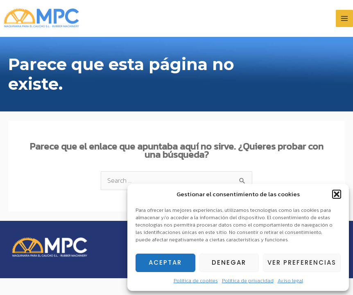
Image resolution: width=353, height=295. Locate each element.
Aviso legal (290, 280)
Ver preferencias (301, 262)
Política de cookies (196, 280)
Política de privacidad (248, 280)
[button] (337, 194)
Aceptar (165, 262)
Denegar (229, 262)
